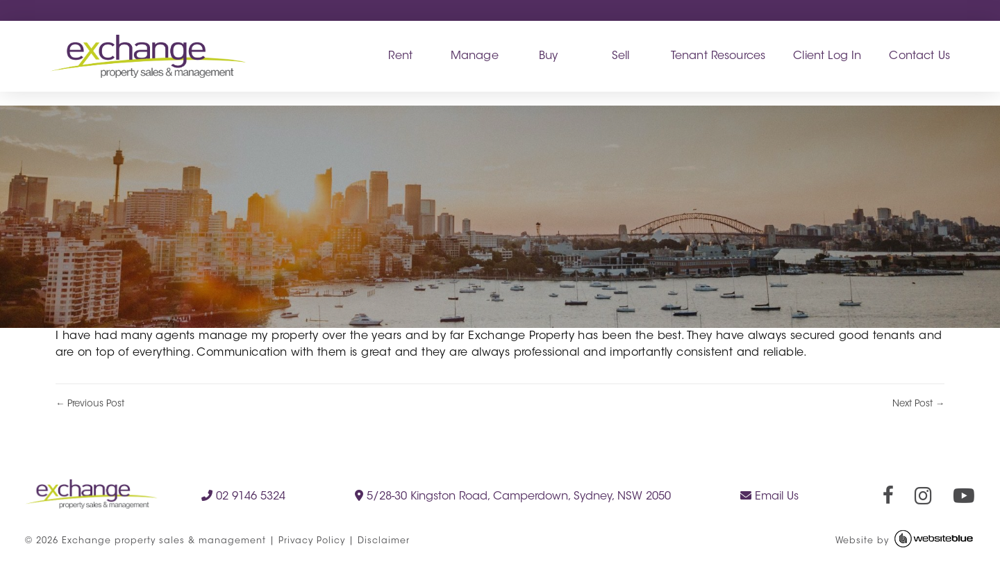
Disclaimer (384, 541)
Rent (400, 56)
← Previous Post (90, 404)
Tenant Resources (718, 56)
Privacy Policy (311, 541)
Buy (548, 56)
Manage (475, 56)
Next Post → (918, 404)
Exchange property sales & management (164, 541)
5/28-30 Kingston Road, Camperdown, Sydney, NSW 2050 (513, 496)
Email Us (769, 496)
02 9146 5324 (243, 496)
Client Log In (827, 56)
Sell (621, 56)
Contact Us (919, 56)
